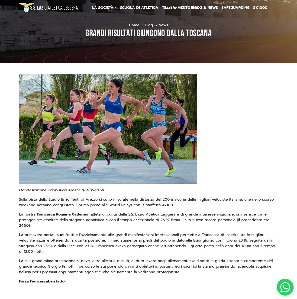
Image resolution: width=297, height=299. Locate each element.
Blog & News (156, 25)
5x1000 (192, 7)
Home (134, 25)
